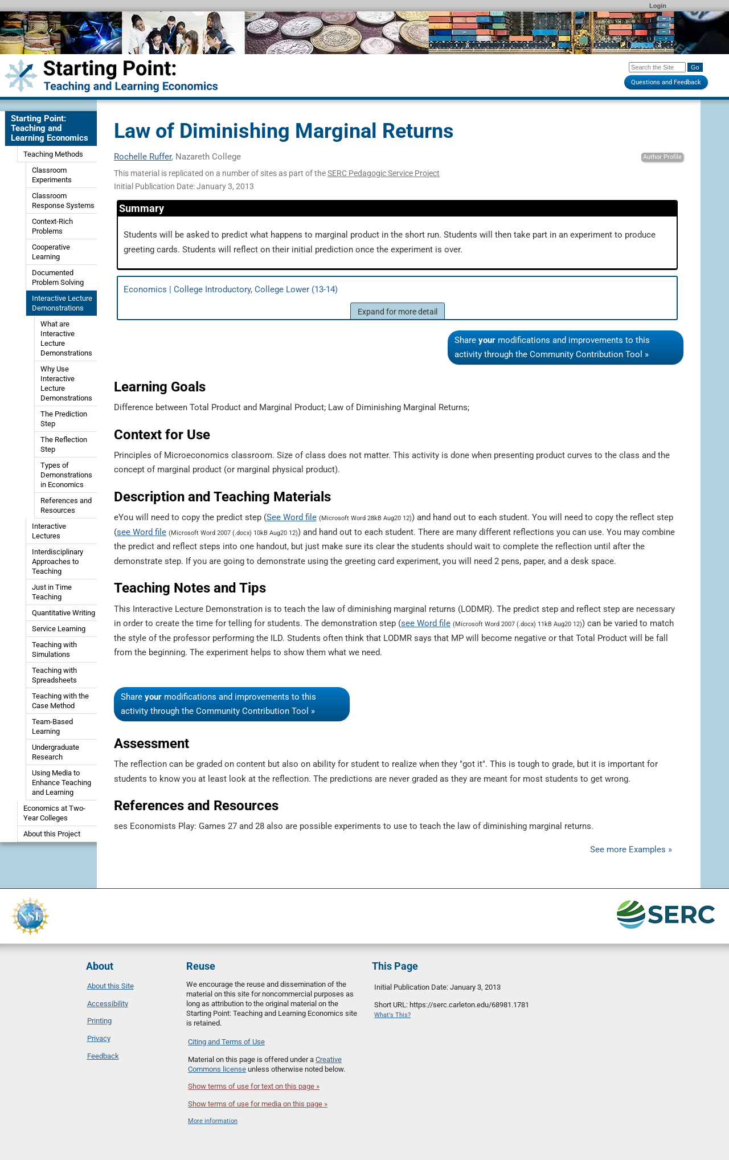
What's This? (392, 1015)
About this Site (110, 986)
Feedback (103, 1056)
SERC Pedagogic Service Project (383, 173)
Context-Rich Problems (52, 226)
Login (657, 5)
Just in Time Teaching (52, 592)
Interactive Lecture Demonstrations (62, 303)
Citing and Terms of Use (226, 1042)
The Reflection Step (63, 444)
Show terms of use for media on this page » (257, 1104)
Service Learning (58, 628)
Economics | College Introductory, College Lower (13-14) (397, 302)
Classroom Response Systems (63, 200)
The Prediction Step (63, 419)
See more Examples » (631, 849)
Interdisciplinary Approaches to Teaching (57, 561)
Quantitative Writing (63, 612)
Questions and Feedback (666, 82)
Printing (99, 1020)
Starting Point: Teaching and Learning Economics (49, 128)
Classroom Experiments (52, 175)
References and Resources (66, 505)
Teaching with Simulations (54, 649)
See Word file (292, 517)
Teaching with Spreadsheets (54, 675)
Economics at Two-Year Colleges (54, 813)
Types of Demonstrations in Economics (66, 475)
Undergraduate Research (55, 752)
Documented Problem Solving (58, 277)
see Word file (141, 532)
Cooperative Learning (51, 252)
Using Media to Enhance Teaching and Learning (61, 783)
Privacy (98, 1038)
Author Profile (662, 157)
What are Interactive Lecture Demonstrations (66, 338)
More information (212, 1121)
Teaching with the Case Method (60, 701)
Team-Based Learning (52, 726)
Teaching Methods (53, 154)
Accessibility (107, 1003)
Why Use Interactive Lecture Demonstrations (66, 383)
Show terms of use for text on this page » (254, 1086)
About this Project (51, 834)
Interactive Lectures (49, 531)
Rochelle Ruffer (142, 157)
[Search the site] (657, 67)
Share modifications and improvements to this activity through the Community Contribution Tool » (552, 347)
